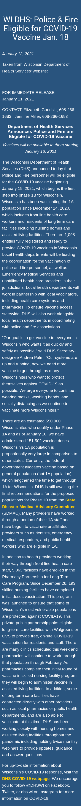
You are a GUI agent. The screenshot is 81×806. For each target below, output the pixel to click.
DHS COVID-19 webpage (26, 778)
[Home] (75, 6)
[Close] (6, 6)
